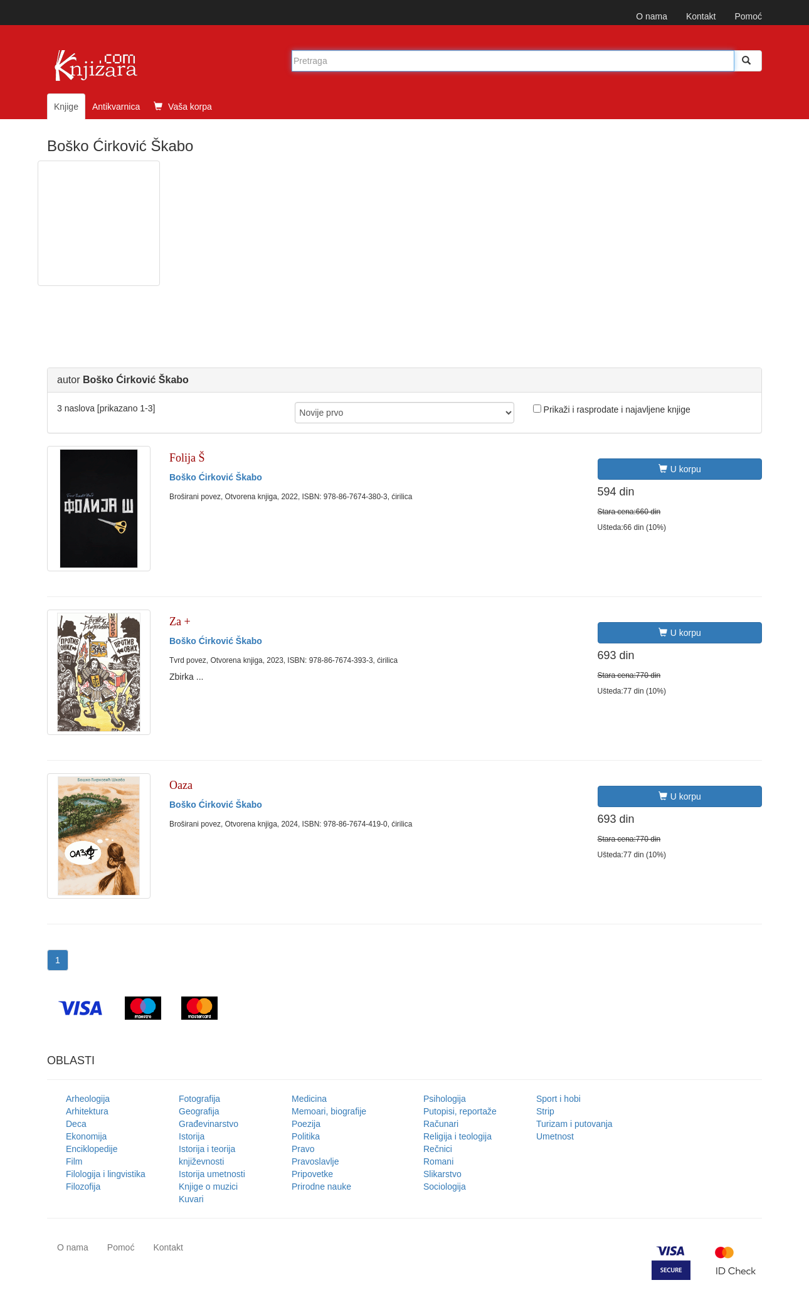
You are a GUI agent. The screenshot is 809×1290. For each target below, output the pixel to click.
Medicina (309, 1099)
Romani (438, 1161)
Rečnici (437, 1149)
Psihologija (444, 1099)
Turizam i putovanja (574, 1124)
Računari (440, 1124)
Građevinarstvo (208, 1124)
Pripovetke (312, 1174)
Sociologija (444, 1187)
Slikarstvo (442, 1174)
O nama (651, 16)
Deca (76, 1124)
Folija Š (187, 458)
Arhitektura (87, 1111)
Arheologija (88, 1099)
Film (74, 1161)
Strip (545, 1111)
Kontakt (701, 16)
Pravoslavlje (315, 1161)
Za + (180, 621)
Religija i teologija (457, 1136)
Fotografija (199, 1099)
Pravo (303, 1149)
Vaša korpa (183, 107)
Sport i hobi (558, 1099)
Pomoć (748, 16)
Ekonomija (86, 1136)
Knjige (66, 107)
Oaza (181, 785)
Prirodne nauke (321, 1187)
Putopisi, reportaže (460, 1111)
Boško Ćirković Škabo (215, 477)
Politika (306, 1136)
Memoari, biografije (329, 1111)
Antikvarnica (116, 107)
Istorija (191, 1136)
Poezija (306, 1124)
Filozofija (83, 1187)
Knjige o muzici (208, 1187)
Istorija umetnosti (212, 1174)
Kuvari (191, 1199)
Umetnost (555, 1136)
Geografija (199, 1111)
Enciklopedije (92, 1149)
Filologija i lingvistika (105, 1174)
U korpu (679, 469)
